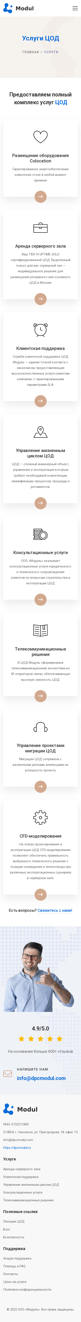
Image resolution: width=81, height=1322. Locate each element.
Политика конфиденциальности (27, 1290)
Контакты (10, 1274)
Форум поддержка (17, 1258)
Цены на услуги (14, 1282)
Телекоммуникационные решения (28, 1200)
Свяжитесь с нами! (55, 910)
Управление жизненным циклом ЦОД (31, 1185)
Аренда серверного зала (21, 1169)
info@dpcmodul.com (18, 1140)
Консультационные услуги (22, 1192)
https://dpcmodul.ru (17, 1148)
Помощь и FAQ (14, 1266)
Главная (30, 52)
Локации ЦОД (13, 1221)
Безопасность (13, 1237)
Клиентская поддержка (20, 1177)
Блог (6, 1229)
